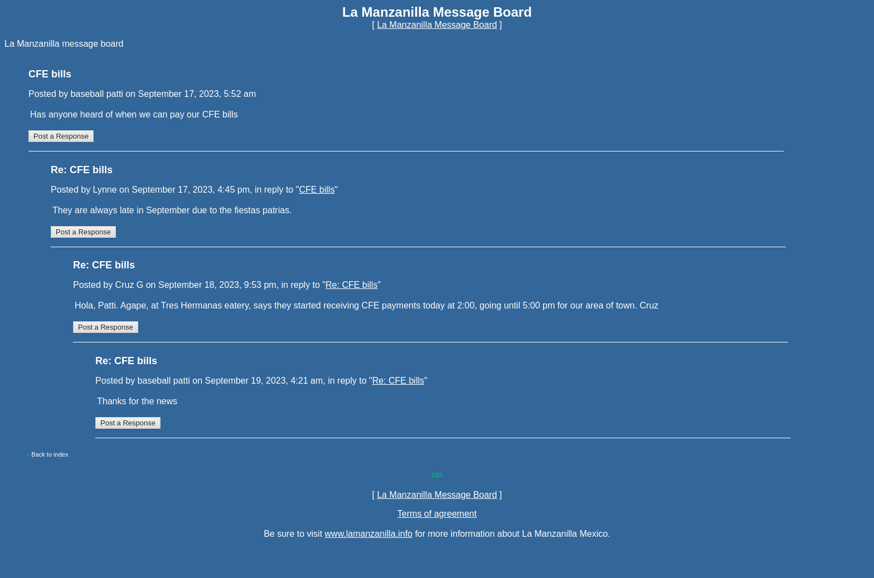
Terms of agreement (437, 513)
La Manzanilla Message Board (437, 25)
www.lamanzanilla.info (368, 533)
